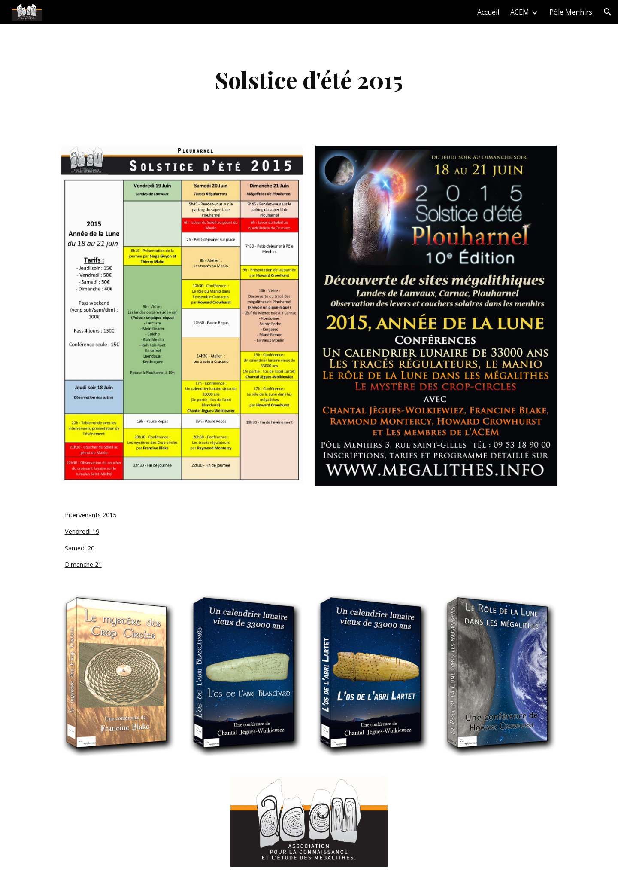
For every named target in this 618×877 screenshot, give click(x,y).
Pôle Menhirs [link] (570, 12)
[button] (607, 12)
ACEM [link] (519, 12)
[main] (309, 79)
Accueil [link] (488, 12)
